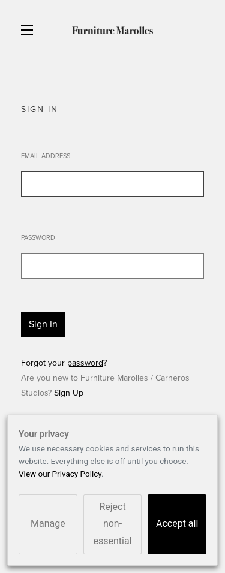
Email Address (45, 156)
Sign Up (68, 393)
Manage (48, 523)
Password (38, 238)
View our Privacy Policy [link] (60, 473)
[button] (30, 30)
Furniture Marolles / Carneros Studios (112, 30)
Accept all (177, 523)
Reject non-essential (112, 524)
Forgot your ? (64, 363)
